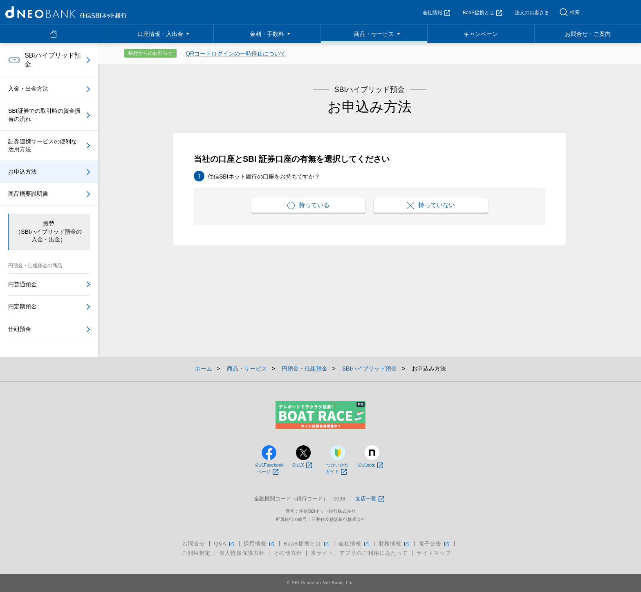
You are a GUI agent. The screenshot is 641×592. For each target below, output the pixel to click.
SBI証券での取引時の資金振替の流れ (44, 114)
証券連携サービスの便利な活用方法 (42, 145)
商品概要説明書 (28, 193)
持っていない (431, 205)
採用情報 (259, 543)
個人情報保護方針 (242, 553)
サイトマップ (434, 553)
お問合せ (193, 543)
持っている (308, 205)
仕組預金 (19, 329)
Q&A (224, 543)
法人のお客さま (532, 13)
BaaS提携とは (482, 13)
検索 (575, 12)
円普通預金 (22, 284)
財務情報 (394, 543)
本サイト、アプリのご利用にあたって (359, 553)
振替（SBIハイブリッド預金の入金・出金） (48, 231)
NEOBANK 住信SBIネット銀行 (66, 12)
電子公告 (434, 543)
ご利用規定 (196, 553)
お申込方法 (22, 171)
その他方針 (287, 553)
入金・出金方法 (28, 88)
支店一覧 (369, 499)
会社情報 (436, 13)
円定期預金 (22, 306)
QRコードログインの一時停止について (236, 53)
